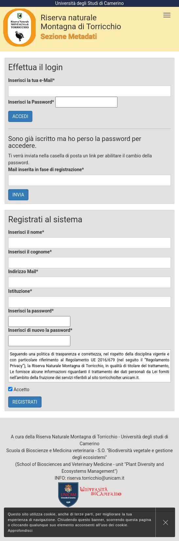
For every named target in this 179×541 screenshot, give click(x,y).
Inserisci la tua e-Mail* (31, 80)
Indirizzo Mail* (23, 271)
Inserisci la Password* (31, 102)
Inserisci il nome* (26, 232)
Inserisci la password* (31, 310)
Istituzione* (20, 291)
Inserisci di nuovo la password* (40, 330)
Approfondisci (20, 530)
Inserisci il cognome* (30, 251)
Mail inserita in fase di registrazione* (46, 169)
